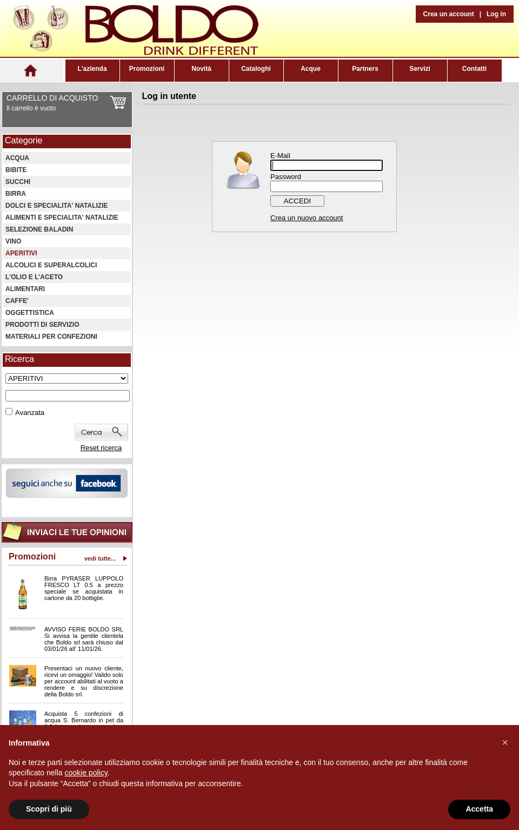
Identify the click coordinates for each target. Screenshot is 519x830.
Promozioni (146, 69)
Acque (311, 69)
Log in (496, 14)
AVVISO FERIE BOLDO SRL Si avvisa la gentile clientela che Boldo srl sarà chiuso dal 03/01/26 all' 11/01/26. (83, 639)
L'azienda (92, 69)
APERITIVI (21, 253)
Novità (201, 69)
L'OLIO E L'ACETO (34, 277)
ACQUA (17, 158)
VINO (13, 241)
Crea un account (448, 14)
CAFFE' (17, 301)
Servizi (419, 69)
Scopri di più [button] (49, 809)
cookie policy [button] (86, 772)
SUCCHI (17, 182)
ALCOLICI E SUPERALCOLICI (51, 265)
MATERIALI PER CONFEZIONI (51, 336)
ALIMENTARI (25, 289)
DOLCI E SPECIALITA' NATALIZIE (56, 205)
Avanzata (29, 413)
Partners (365, 69)
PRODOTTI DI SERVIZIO (42, 324)
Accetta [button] (479, 809)
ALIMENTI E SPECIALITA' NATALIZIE (61, 217)
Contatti (474, 69)
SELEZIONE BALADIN (39, 229)
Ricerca (19, 359)
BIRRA (15, 193)
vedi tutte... (100, 558)
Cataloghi (256, 69)
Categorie (23, 140)
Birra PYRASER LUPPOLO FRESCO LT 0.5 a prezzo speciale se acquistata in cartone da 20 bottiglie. (83, 588)
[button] (505, 742)
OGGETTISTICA (29, 313)
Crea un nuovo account (306, 218)
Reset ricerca (101, 448)
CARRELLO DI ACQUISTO (52, 98)
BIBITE (15, 170)
